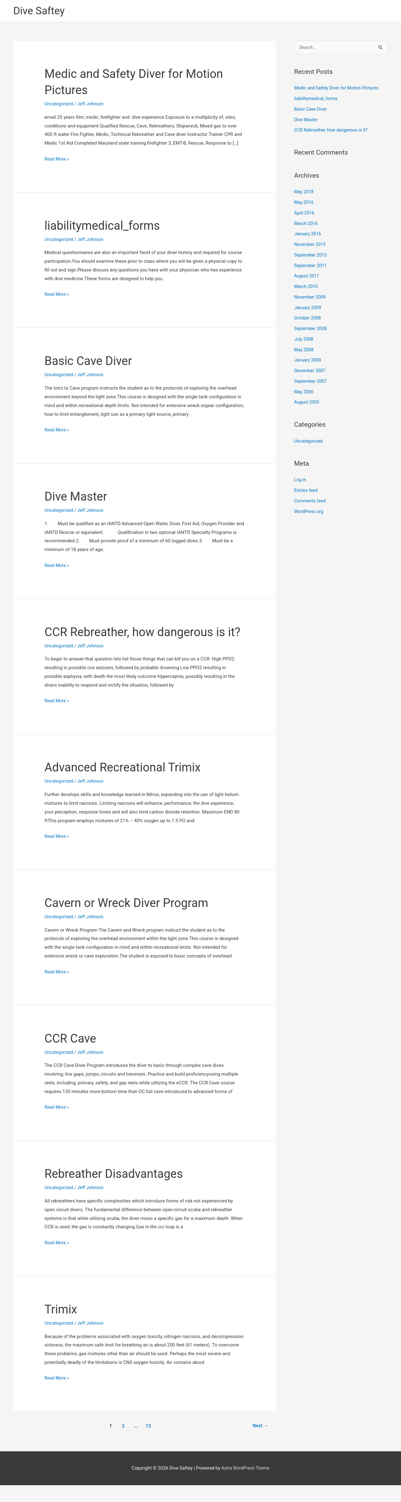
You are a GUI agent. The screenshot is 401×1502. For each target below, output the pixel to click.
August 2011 (307, 277)
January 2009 (308, 309)
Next (259, 1443)
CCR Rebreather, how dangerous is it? (333, 131)
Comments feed (311, 502)
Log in (300, 481)
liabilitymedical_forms (105, 226)
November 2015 (310, 245)
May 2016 (304, 203)
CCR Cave (72, 1055)
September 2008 (311, 330)
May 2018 (304, 193)
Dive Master (77, 497)
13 (147, 1443)
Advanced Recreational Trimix (127, 784)
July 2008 (304, 340)
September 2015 (311, 256)
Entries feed (306, 491)
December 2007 (310, 372)
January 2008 (308, 361)
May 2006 (304, 393)
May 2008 (304, 351)
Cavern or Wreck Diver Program (131, 919)
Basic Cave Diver (91, 361)
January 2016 (308, 235)
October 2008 (308, 319)
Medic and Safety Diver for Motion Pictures (338, 89)
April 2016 (304, 214)
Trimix (62, 1326)
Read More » (58, 160)
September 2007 (311, 382)
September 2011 (311, 267)
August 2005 (307, 403)
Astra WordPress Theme (245, 1485)
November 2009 (310, 298)
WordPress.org (309, 513)
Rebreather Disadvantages (117, 1190)
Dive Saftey (40, 11)
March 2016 (306, 225)
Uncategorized (60, 104)
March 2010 (306, 287)
